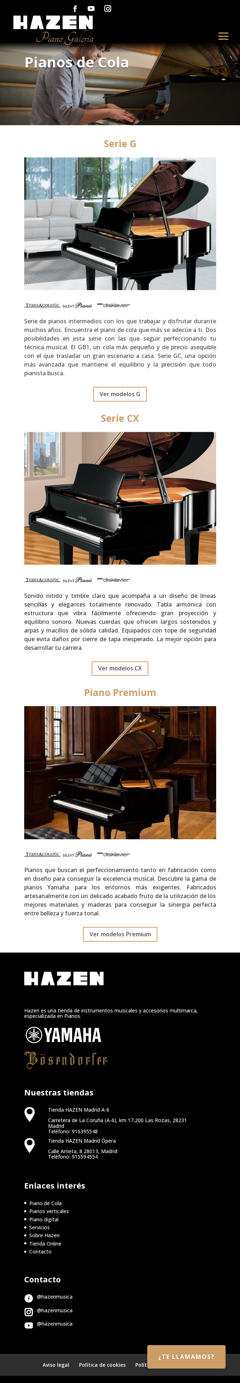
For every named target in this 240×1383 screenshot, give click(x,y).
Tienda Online (45, 1243)
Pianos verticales (49, 1211)
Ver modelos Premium (120, 934)
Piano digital (43, 1219)
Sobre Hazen (44, 1235)
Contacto (40, 1251)
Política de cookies (102, 1364)
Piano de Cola (45, 1203)
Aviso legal (56, 1364)
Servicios (39, 1227)
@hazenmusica (55, 1296)
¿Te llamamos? (186, 1357)
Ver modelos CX (120, 668)
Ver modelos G (120, 394)
